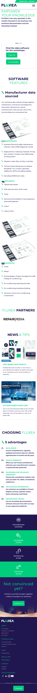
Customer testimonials (8, 644)
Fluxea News (5, 660)
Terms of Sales (19, 683)
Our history (4, 628)
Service (3, 646)
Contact (3, 669)
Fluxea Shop (5, 653)
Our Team (4, 635)
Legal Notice (28, 683)
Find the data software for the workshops (17, 49)
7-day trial (11, 55)
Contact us (18, 603)
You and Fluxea (6, 642)
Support (4, 666)
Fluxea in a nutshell (7, 631)
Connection (23, 1)
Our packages (13, 62)
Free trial (18, 688)
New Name (5, 633)
